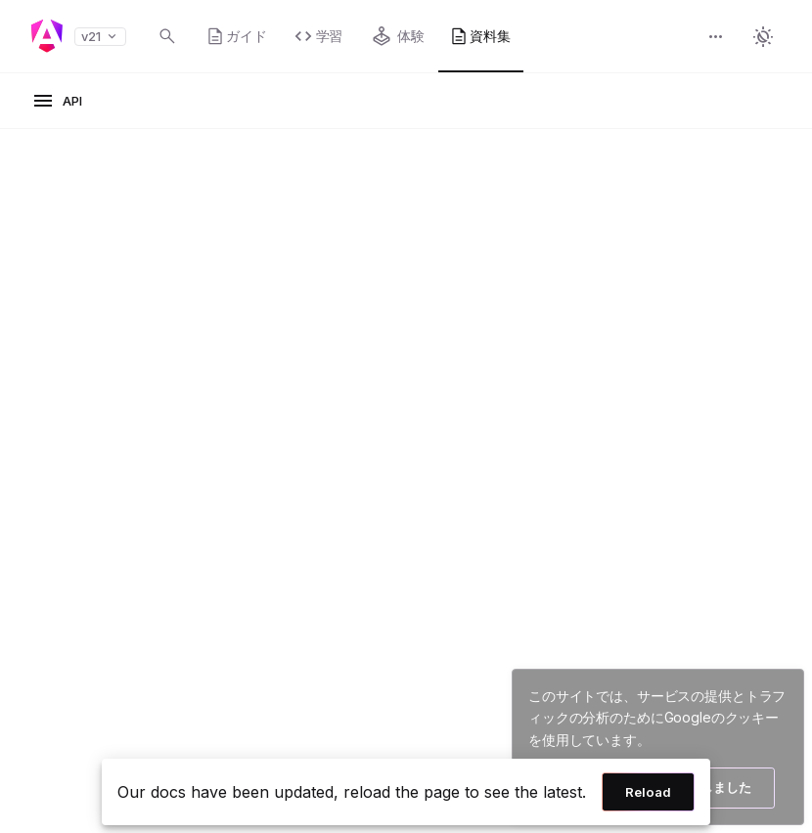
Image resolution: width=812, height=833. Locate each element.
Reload (648, 792)
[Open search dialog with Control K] (167, 36)
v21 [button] (100, 36)
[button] (716, 38)
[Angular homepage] (47, 36)
